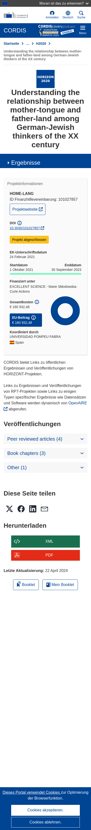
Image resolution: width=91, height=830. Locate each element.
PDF (49, 555)
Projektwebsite (28, 208)
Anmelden (52, 15)
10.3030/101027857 (25, 228)
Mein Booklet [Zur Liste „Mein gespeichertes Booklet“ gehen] (60, 584)
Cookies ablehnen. (45, 822)
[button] (68, 15)
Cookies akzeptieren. (45, 810)
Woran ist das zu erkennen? (64, 3)
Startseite (11, 43)
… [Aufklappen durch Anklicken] (27, 43)
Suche (81, 15)
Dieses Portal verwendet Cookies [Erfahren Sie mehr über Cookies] (32, 792)
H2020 (41, 43)
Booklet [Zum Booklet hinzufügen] (26, 584)
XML (49, 541)
